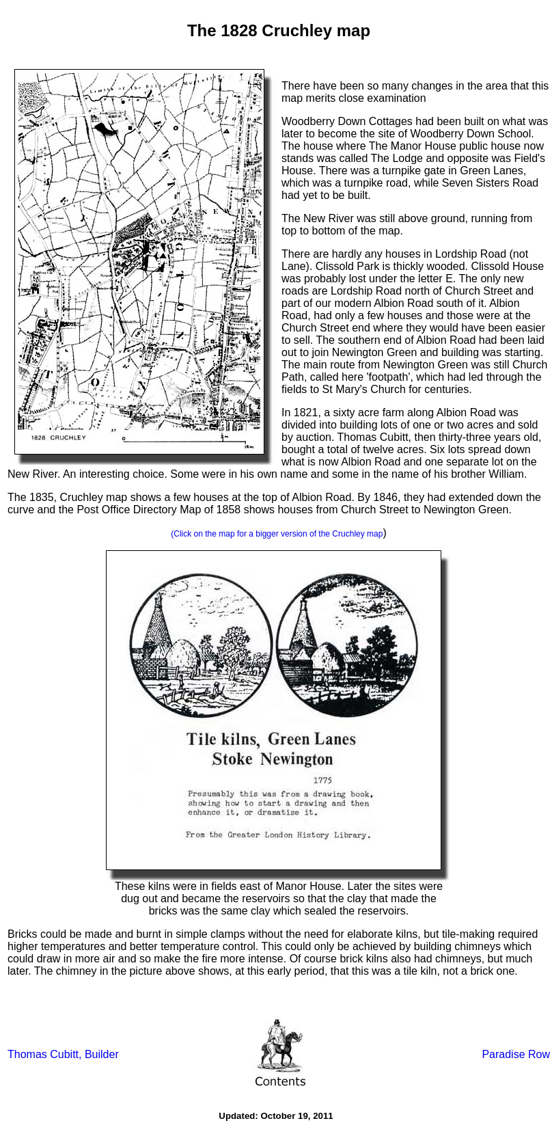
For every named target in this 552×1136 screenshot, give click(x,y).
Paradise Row (516, 1054)
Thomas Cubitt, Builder (63, 1054)
